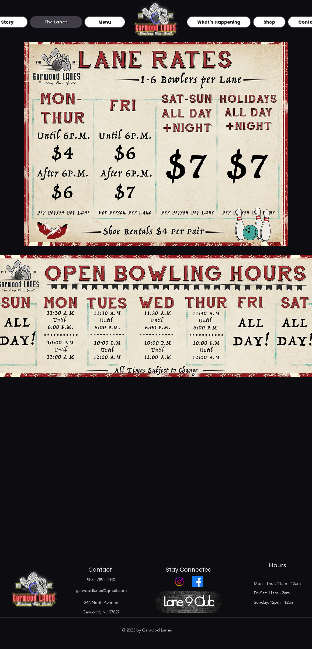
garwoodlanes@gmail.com (101, 590)
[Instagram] (179, 581)
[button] (188, 602)
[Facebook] (197, 581)
